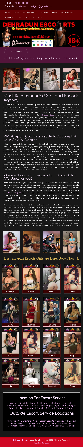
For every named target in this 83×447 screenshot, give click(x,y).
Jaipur (44, 423)
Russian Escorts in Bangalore (53, 421)
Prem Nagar (46, 406)
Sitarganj (60, 408)
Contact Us (29, 17)
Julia (10, 386)
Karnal (68, 403)
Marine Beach (44, 426)
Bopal (72, 421)
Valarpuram (58, 426)
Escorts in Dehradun (41, 443)
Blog (40, 17)
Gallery (44, 12)
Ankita (31, 291)
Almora (13, 403)
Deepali (52, 386)
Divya (72, 386)
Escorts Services (30, 12)
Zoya (10, 324)
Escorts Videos (67, 12)
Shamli (40, 408)
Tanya (72, 355)
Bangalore (26, 421)
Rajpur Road (60, 406)
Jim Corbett (56, 403)
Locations (9, 17)
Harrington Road (27, 426)
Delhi (12, 423)
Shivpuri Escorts (48, 115)
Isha (10, 355)
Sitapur (70, 408)
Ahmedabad (13, 421)
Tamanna (52, 324)
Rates (54, 12)
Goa (35, 421)
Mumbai (71, 426)
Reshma (31, 324)
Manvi (31, 355)
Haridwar (44, 403)
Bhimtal (23, 403)
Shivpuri (50, 408)
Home (7, 12)
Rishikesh (20, 408)
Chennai (53, 423)
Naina (52, 355)
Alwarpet (12, 426)
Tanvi (72, 291)
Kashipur (11, 406)
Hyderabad (33, 423)
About (16, 12)
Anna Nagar (65, 423)
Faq (19, 17)
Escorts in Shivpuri (12, 193)
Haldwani (33, 403)
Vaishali (72, 324)
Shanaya (10, 291)
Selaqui (31, 408)
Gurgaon (21, 423)
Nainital (34, 406)
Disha (52, 291)
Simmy (31, 386)
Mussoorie (23, 406)
